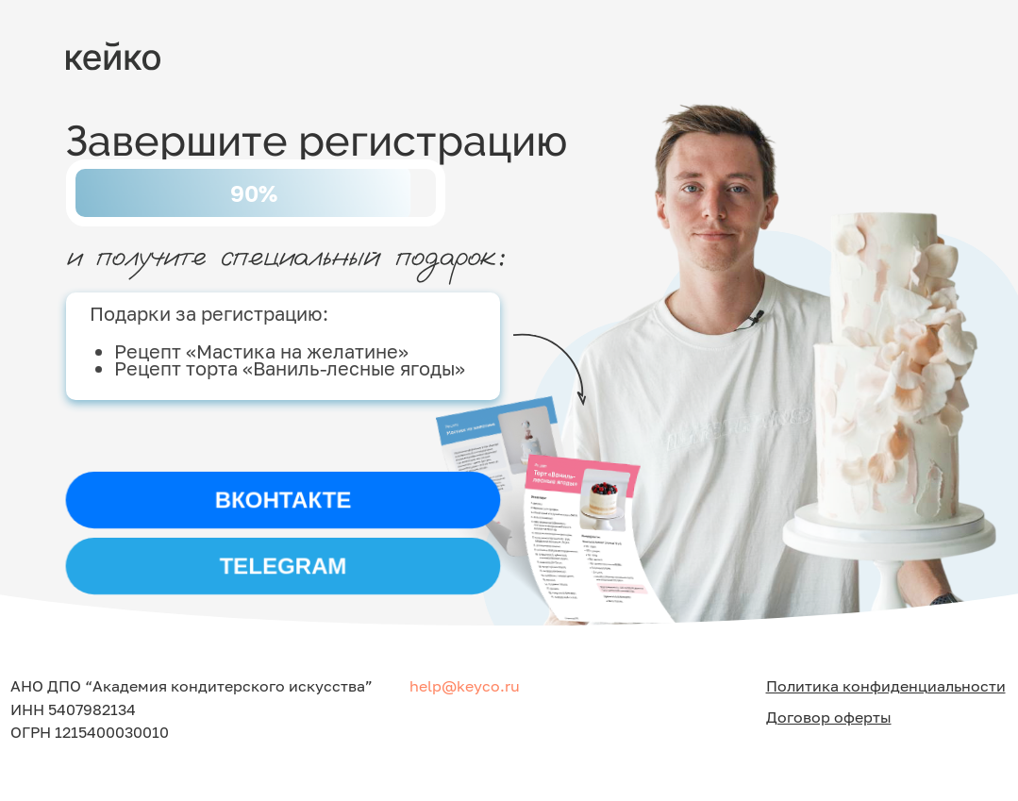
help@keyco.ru (464, 685)
